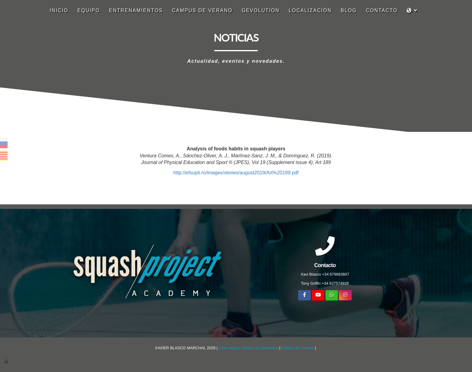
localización (310, 10)
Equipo (88, 10)
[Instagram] (345, 295)
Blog (349, 10)
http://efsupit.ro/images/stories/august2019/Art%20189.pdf (236, 172)
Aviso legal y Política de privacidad (248, 348)
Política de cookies (297, 348)
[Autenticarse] (7, 361)
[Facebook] (304, 295)
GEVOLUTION (261, 10)
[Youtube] (318, 295)
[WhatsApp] (332, 295)
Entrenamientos (136, 10)
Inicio (59, 10)
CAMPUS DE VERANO (202, 10)
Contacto (382, 10)
